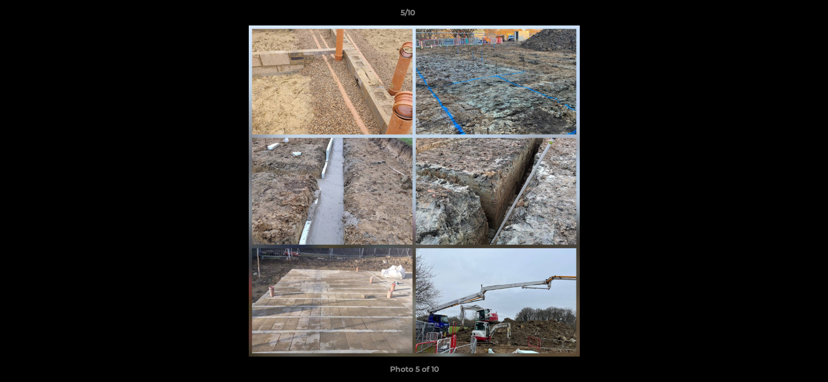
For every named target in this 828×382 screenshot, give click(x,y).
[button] (783, 15)
